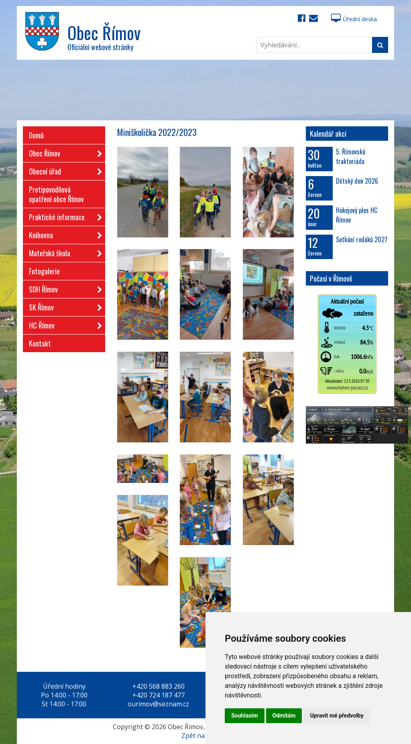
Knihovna (63, 233)
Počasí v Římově (331, 278)
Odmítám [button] (284, 715)
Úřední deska (354, 19)
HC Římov (63, 323)
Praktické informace (63, 215)
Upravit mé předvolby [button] (336, 715)
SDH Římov (63, 287)
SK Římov (63, 305)
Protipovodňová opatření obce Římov (56, 194)
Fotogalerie (44, 271)
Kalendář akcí (328, 133)
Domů (36, 135)
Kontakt (40, 343)
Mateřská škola (63, 251)
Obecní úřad (63, 169)
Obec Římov (63, 151)
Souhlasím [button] (244, 715)
